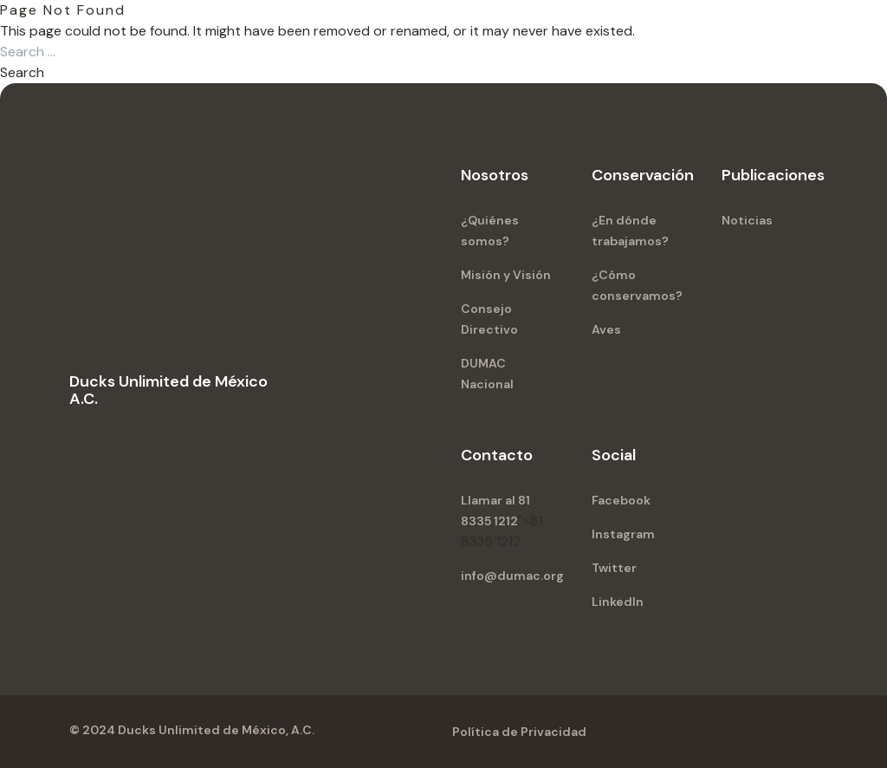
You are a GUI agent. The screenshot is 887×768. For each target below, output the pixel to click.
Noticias (747, 220)
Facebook (621, 500)
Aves (606, 329)
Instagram (623, 534)
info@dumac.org (512, 575)
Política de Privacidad (519, 731)
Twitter (614, 568)
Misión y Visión (506, 275)
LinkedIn (618, 601)
